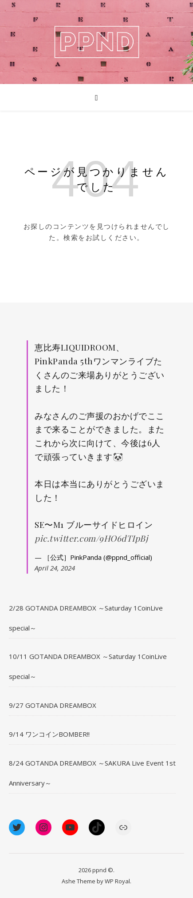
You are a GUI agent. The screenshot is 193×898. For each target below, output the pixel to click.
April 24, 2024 (55, 567)
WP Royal (117, 881)
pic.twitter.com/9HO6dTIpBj (91, 538)
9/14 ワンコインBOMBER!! (49, 734)
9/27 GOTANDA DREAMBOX (52, 705)
